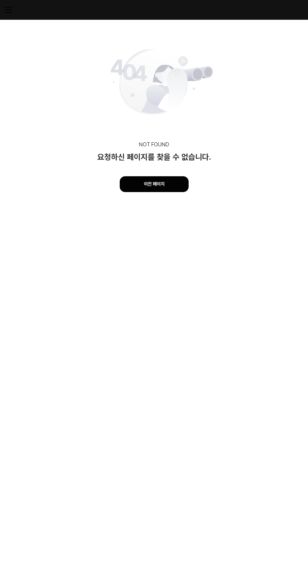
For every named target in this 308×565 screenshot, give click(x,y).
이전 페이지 (154, 183)
